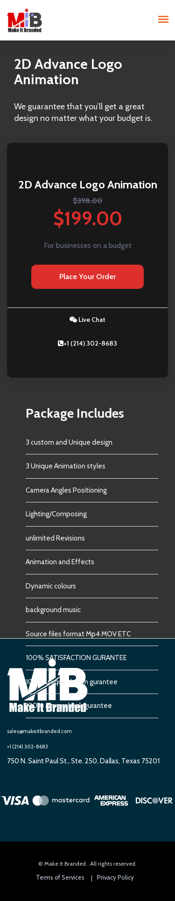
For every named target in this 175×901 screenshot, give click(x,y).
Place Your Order (87, 276)
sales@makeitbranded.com (39, 731)
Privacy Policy (115, 877)
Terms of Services (60, 877)
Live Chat (87, 319)
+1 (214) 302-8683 (87, 343)
